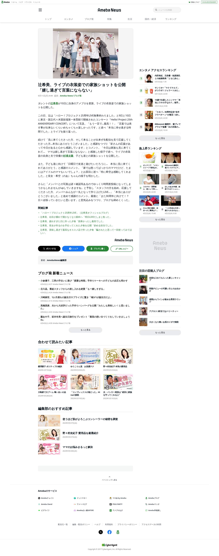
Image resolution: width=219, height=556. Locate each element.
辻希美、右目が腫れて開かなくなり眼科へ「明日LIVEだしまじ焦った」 (76, 216)
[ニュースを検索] (167, 10)
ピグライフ (45, 510)
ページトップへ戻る (109, 478)
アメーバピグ (81, 504)
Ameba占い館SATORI (85, 510)
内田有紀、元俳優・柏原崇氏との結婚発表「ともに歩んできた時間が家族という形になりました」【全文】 (167, 79)
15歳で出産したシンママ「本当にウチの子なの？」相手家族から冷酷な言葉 (167, 103)
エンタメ (68, 19)
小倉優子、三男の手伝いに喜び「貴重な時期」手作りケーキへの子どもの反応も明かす (84, 280)
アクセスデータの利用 (151, 524)
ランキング (170, 19)
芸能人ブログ (195, 2)
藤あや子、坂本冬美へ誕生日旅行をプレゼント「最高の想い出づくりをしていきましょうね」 (85, 318)
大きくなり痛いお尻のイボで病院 (163, 322)
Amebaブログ (153, 498)
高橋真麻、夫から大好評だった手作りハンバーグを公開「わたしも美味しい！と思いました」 (85, 307)
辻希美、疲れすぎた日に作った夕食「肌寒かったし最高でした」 (72, 221)
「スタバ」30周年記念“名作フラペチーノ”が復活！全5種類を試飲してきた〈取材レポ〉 (167, 116)
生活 (130, 19)
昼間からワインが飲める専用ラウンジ (164, 300)
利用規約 (109, 524)
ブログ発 (89, 19)
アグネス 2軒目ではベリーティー (163, 311)
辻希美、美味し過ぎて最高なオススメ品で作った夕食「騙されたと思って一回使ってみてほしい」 (86, 231)
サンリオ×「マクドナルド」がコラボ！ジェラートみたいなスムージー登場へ (167, 90)
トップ (48, 19)
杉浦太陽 (68, 155)
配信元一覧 (63, 524)
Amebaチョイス (47, 498)
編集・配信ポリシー (81, 524)
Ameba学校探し (154, 510)
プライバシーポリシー (127, 524)
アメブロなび (117, 510)
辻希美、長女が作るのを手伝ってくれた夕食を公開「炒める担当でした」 (77, 225)
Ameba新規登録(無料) (209, 2)
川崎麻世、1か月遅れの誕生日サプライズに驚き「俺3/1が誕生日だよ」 (76, 297)
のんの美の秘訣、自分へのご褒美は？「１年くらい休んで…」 (150, 211)
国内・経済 (150, 19)
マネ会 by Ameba (119, 498)
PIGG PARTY (117, 504)
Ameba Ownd (46, 504)
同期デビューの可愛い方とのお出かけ (164, 289)
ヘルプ (97, 524)
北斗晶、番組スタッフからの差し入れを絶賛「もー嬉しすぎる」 (73, 289)
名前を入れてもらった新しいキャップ (164, 278)
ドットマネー (81, 498)
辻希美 (54, 103)
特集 (109, 19)
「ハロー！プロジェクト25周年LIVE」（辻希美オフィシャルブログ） (75, 212)
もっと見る (85, 329)
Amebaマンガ (153, 504)
